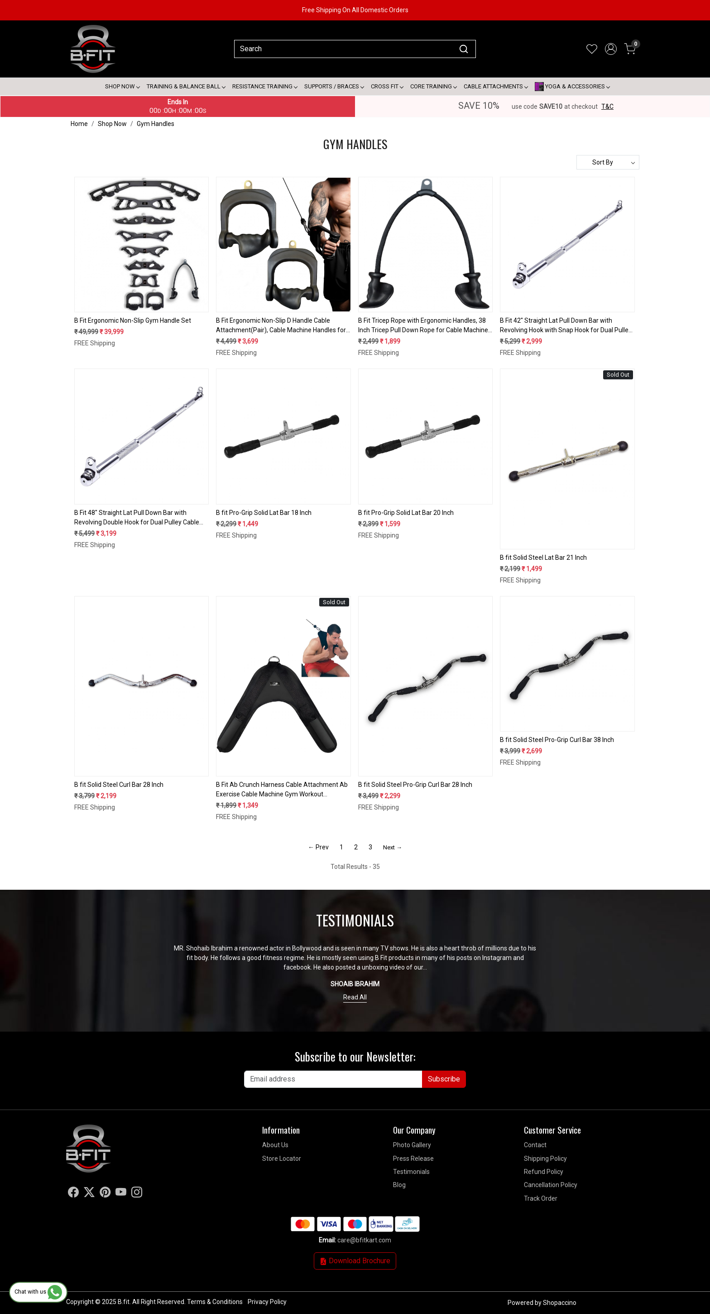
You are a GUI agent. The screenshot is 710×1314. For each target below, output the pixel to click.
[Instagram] (137, 1193)
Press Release (413, 1158)
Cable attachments (496, 86)
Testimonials (411, 1171)
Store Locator (281, 1158)
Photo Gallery (412, 1145)
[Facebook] (73, 1193)
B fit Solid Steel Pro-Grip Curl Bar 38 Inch (557, 739)
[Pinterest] (105, 1193)
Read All (355, 997)
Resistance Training (264, 86)
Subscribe (444, 1079)
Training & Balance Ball (186, 86)
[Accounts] (610, 49)
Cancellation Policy (550, 1184)
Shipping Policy (545, 1158)
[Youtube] (121, 1193)
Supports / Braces (334, 86)
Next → (392, 847)
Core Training (433, 86)
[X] (89, 1193)
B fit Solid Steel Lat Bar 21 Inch (543, 557)
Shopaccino (559, 1302)
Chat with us (38, 1291)
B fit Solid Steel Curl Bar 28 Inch (118, 784)
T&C (607, 106)
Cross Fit (387, 86)
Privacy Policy (267, 1301)
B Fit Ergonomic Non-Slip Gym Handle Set (132, 320)
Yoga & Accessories (572, 86)
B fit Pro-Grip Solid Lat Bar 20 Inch (406, 512)
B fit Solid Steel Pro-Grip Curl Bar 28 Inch (415, 784)
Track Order (540, 1198)
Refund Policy (543, 1171)
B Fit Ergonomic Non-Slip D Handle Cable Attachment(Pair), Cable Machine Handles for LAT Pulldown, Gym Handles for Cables (281, 326)
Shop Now (122, 86)
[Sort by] (607, 162)
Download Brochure (355, 1260)
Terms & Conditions (215, 1301)
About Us (275, 1145)
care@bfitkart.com (364, 1240)
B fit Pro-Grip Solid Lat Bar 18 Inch (264, 512)
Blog (399, 1184)
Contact (535, 1145)
